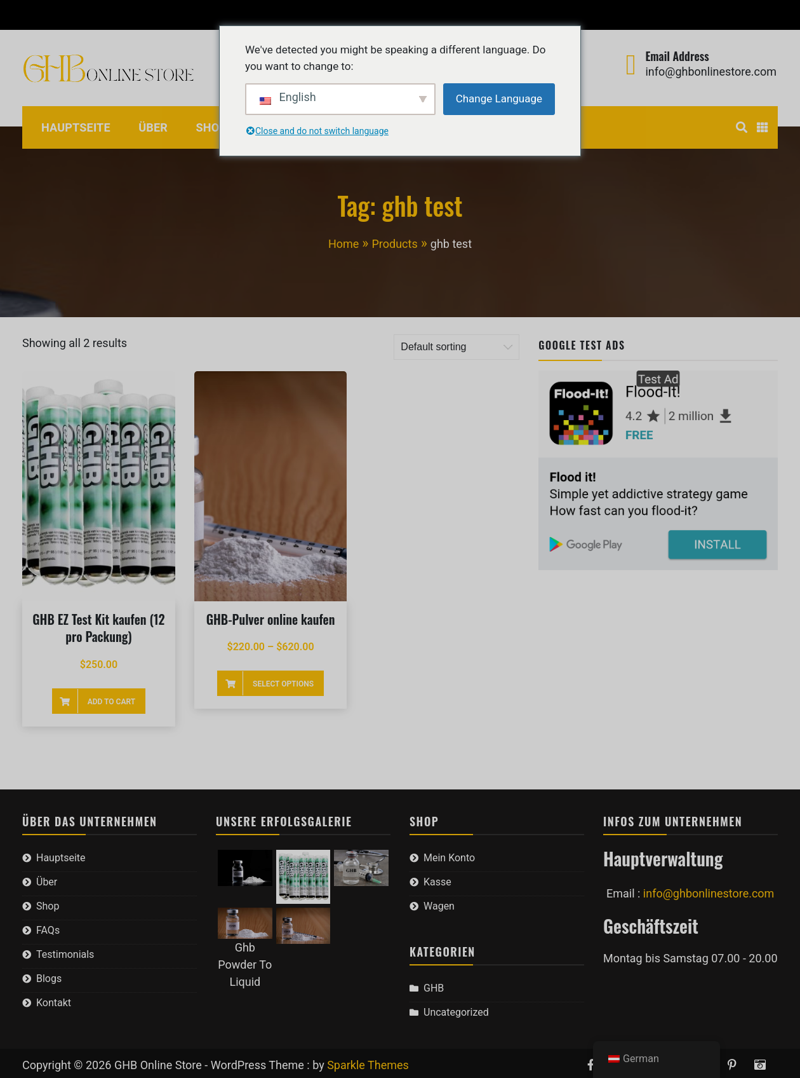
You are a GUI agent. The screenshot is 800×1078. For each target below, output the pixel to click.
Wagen (146, 15)
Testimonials (65, 954)
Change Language (499, 98)
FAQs (48, 930)
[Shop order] (456, 347)
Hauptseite (75, 127)
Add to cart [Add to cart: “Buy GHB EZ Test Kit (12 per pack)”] (111, 701)
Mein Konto (41, 15)
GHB (433, 988)
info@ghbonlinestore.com (711, 71)
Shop (211, 127)
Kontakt (53, 1003)
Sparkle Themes (368, 1065)
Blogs (49, 978)
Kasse (99, 15)
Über (153, 127)
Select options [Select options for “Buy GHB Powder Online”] (283, 683)
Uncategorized (456, 1012)
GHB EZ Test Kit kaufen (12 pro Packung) (98, 628)
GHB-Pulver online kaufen (270, 619)
